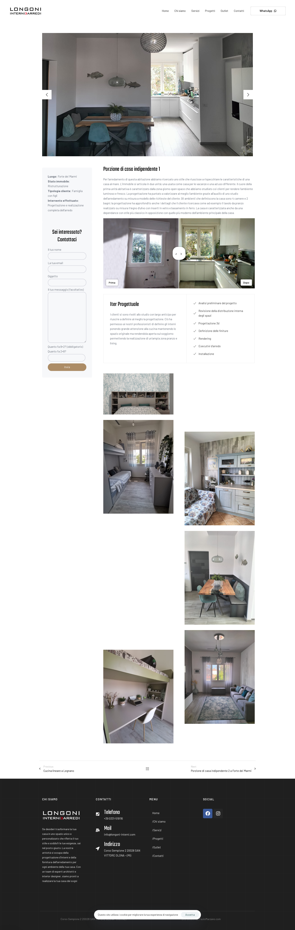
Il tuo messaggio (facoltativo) (67, 315)
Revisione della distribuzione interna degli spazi (218, 313)
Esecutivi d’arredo (207, 346)
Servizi (195, 10)
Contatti (239, 10)
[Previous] (47, 94)
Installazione (203, 353)
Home (165, 10)
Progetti (210, 10)
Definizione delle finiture (210, 330)
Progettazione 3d (206, 323)
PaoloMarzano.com (210, 919)
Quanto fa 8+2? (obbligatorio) (67, 353)
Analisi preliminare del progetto (215, 303)
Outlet (224, 10)
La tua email (67, 267)
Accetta (190, 914)
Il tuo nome (67, 254)
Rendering (202, 338)
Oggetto (67, 280)
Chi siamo (180, 10)
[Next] (248, 94)
